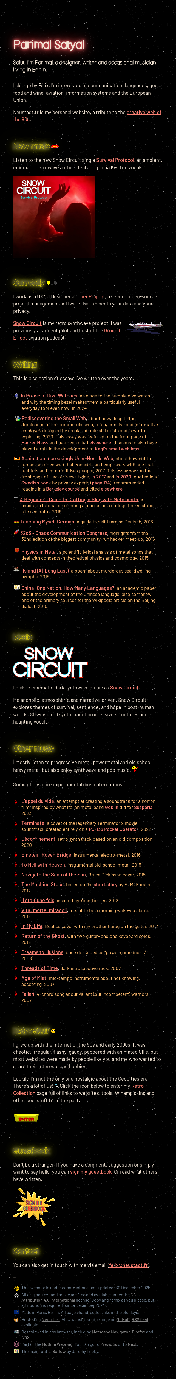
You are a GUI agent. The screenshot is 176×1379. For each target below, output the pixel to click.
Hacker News (35, 442)
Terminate (32, 823)
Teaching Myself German (47, 521)
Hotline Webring (57, 1344)
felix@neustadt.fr (128, 1265)
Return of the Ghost (43, 936)
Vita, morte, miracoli (44, 910)
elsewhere (100, 442)
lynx (25, 1336)
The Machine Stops (42, 884)
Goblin (111, 807)
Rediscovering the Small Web (54, 418)
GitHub (123, 1319)
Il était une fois (37, 900)
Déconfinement (38, 839)
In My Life (31, 926)
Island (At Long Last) (46, 570)
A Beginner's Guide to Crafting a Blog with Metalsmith (79, 499)
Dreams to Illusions (42, 952)
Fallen (27, 994)
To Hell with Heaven (43, 865)
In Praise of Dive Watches (49, 396)
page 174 (101, 483)
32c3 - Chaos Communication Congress (63, 533)
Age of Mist (33, 978)
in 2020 (123, 476)
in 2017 (98, 476)
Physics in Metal (39, 552)
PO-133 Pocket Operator (113, 829)
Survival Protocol (115, 160)
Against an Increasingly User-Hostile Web (67, 458)
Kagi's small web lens (117, 448)
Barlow (59, 1351)
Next (132, 1344)
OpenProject (91, 296)
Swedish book (36, 483)
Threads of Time (39, 968)
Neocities (51, 1319)
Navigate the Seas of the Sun (53, 874)
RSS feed (140, 1319)
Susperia (143, 807)
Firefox (138, 1331)
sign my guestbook (91, 1172)
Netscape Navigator (111, 1331)
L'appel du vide (37, 801)
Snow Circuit (124, 688)
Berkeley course (63, 489)
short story (105, 884)
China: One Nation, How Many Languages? (67, 588)
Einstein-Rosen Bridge (46, 855)
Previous (108, 1344)
